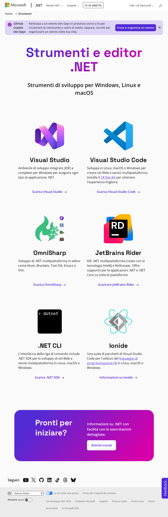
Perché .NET (53, 5)
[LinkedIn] (49, 480)
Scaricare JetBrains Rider (118, 284)
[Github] (41, 480)
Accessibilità (52, 508)
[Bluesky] (73, 480)
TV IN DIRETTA (93, 5)
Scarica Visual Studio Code (118, 192)
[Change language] (27, 493)
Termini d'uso (137, 501)
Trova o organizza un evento (135, 27)
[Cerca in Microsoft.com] (160, 5)
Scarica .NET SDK (49, 377)
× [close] (159, 27)
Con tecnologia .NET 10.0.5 (58, 501)
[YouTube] (25, 480)
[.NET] (38, 5)
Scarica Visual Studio (49, 192)
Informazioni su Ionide (118, 377)
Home (9, 14)
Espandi (71, 5)
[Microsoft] (16, 5)
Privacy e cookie (119, 501)
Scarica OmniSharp (49, 284)
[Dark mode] (28, 500)
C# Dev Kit (108, 177)
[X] (33, 480)
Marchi (151, 501)
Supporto (103, 501)
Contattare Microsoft (85, 501)
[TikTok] (57, 480)
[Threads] (65, 480)
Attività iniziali (101, 445)
